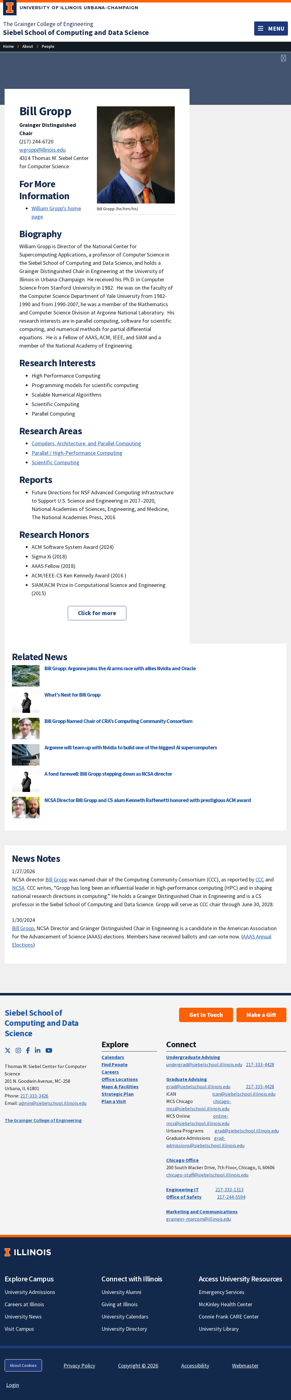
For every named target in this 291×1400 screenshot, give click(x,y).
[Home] (8, 46)
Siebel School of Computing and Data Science (41, 1023)
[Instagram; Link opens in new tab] (18, 1050)
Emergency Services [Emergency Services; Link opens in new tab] (221, 1291)
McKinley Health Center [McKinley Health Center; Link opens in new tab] (225, 1304)
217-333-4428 (260, 1064)
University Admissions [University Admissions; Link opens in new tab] (30, 1291)
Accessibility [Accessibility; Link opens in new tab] (195, 1365)
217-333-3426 (34, 1096)
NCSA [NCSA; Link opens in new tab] (18, 887)
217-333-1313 (229, 1189)
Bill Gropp (56, 879)
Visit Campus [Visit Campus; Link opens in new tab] (19, 1328)
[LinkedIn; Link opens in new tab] (37, 1050)
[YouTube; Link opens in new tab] (48, 1050)
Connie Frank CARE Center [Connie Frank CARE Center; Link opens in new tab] (229, 1316)
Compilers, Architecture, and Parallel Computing (86, 443)
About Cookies (23, 1365)
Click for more (97, 613)
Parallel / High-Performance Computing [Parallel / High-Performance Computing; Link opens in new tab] (77, 452)
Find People (114, 1064)
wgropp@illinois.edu (42, 149)
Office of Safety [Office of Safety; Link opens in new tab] (183, 1197)
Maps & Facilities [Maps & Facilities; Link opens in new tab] (120, 1086)
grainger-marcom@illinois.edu (198, 1219)
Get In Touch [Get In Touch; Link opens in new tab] (206, 1014)
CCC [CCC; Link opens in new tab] (259, 879)
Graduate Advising (186, 1079)
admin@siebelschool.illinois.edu (52, 1103)
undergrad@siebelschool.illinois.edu (204, 1064)
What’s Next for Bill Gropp (72, 694)
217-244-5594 (231, 1197)
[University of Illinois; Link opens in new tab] (28, 1252)
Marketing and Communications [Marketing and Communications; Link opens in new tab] (202, 1211)
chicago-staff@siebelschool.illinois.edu (207, 1175)
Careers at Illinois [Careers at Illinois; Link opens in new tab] (24, 1304)
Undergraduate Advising (193, 1057)
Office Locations (119, 1079)
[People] (48, 46)
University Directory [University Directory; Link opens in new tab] (124, 1328)
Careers (110, 1072)
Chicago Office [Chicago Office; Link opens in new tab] (182, 1160)
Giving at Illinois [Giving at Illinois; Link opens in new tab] (119, 1304)
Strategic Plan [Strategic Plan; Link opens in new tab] (117, 1094)
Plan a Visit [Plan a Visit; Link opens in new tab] (113, 1101)
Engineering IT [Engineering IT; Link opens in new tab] (182, 1189)
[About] (27, 46)
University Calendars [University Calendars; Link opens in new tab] (124, 1316)
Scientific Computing (55, 462)
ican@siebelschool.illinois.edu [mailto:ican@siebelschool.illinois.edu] (243, 1094)
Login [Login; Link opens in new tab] (12, 1384)
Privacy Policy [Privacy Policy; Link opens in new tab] (79, 1365)
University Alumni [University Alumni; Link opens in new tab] (121, 1291)
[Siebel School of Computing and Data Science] (76, 32)
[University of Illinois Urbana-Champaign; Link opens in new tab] (70, 8)
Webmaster (245, 1365)
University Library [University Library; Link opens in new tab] (219, 1328)
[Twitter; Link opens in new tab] (8, 1050)
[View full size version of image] (283, 58)
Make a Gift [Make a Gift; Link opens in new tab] (261, 1014)
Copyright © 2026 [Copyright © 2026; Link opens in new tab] (138, 1365)
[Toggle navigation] (271, 28)
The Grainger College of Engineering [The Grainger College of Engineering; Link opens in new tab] (48, 24)
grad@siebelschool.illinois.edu (198, 1086)
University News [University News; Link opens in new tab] (23, 1316)
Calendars (112, 1057)
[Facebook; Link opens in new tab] (28, 1050)
